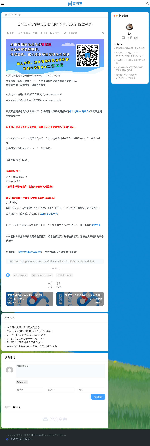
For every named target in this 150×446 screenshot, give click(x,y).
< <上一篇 (12, 302)
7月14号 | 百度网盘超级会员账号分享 (26, 334)
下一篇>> (98, 302)
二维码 (58, 285)
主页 (8, 14)
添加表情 (22, 382)
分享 (50, 285)
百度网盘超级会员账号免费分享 (23, 327)
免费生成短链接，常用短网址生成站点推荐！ (30, 331)
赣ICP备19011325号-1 (21, 439)
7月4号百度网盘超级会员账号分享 (24, 342)
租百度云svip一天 (48, 213)
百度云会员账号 (20, 275)
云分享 (18, 14)
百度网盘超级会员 (64, 275)
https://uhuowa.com (29, 251)
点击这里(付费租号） (79, 111)
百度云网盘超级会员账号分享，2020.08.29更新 (32, 346)
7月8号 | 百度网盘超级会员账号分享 (25, 338)
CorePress (36, 435)
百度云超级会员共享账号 (42, 275)
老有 (10, 33)
